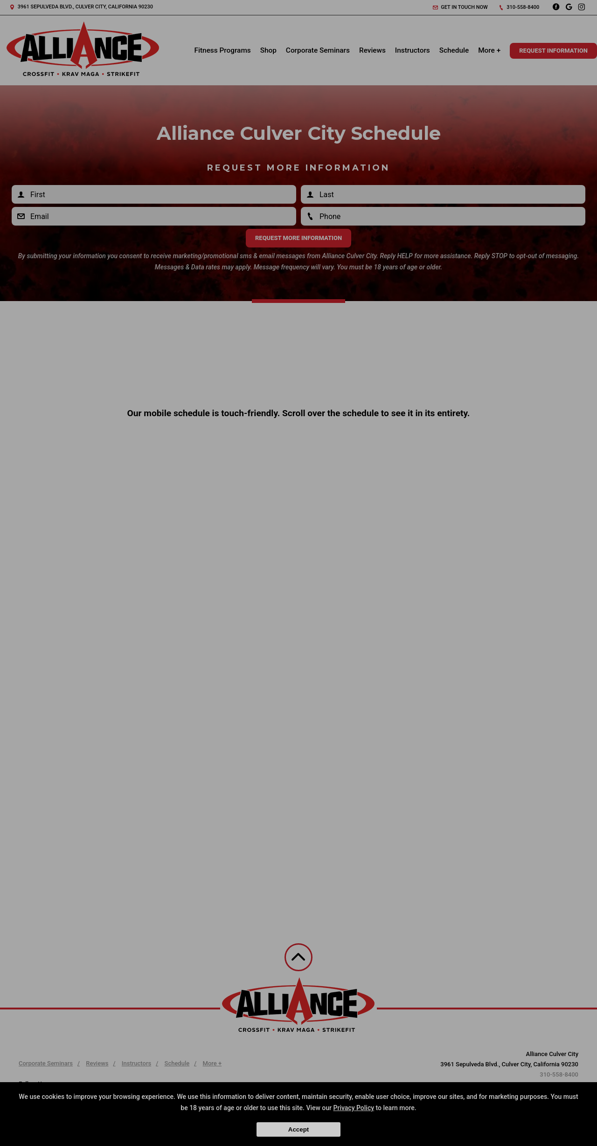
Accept (298, 1129)
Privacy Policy (354, 1108)
